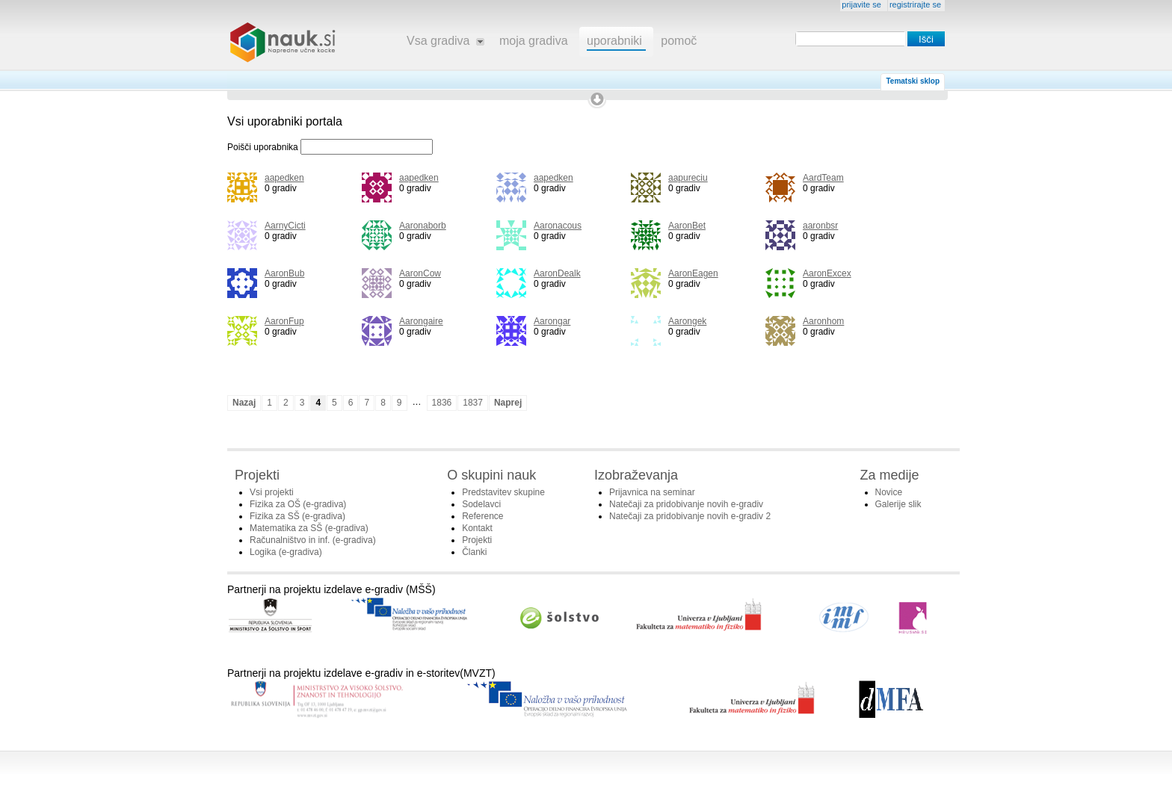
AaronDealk (557, 273)
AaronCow (420, 273)
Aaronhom (823, 321)
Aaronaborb (422, 225)
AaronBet (687, 225)
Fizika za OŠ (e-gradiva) (298, 504)
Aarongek (687, 321)
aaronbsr (820, 225)
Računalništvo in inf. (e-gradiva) (313, 540)
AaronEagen (693, 273)
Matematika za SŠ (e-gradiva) (309, 528)
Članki (474, 552)
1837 (473, 402)
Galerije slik (898, 504)
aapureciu (688, 178)
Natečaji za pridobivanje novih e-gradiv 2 (690, 516)
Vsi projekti (272, 492)
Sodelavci (481, 504)
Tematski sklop (913, 81)
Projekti (477, 540)
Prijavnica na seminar (652, 492)
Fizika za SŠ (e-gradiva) (297, 516)
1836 (442, 402)
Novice (889, 492)
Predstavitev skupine (503, 492)
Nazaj (244, 402)
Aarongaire (421, 321)
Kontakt (477, 528)
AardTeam (823, 178)
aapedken (284, 178)
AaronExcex (827, 273)
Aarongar (552, 321)
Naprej (508, 402)
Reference (482, 516)
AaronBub (284, 273)
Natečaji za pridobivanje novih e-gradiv (686, 504)
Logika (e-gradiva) (286, 552)
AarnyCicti (285, 225)
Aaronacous (558, 225)
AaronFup (284, 321)
